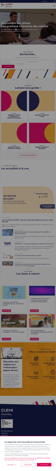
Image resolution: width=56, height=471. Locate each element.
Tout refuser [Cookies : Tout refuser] (11, 465)
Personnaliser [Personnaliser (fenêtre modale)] (28, 464)
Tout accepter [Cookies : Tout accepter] (44, 464)
